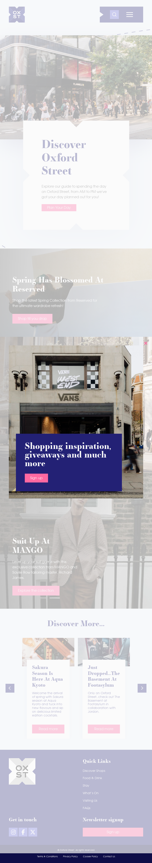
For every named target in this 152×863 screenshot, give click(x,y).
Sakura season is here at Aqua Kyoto (47, 676)
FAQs (86, 808)
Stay (86, 785)
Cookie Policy (90, 856)
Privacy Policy (70, 856)
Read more (48, 729)
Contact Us (109, 856)
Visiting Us (90, 800)
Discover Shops (94, 771)
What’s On (91, 793)
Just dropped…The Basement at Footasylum (104, 676)
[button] (10, 688)
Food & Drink (92, 778)
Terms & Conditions (47, 856)
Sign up (36, 233)
